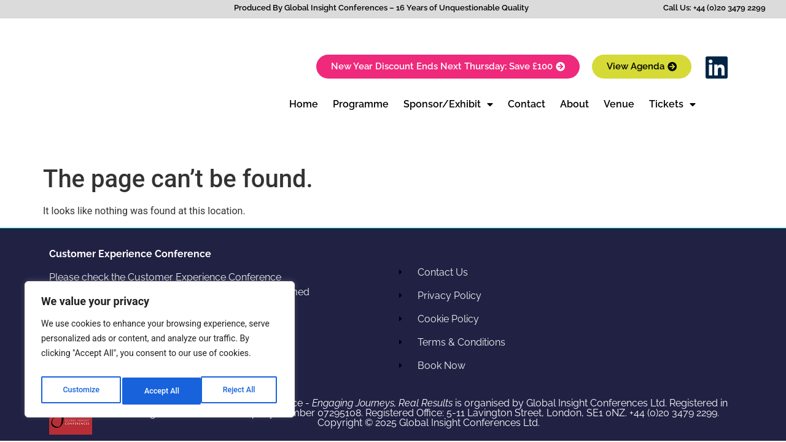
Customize (80, 391)
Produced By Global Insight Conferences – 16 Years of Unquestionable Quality (381, 7)
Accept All (240, 391)
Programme (361, 104)
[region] (160, 353)
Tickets (672, 104)
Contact (526, 104)
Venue (619, 104)
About (574, 104)
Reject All (160, 391)
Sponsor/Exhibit (448, 104)
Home (303, 104)
